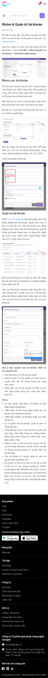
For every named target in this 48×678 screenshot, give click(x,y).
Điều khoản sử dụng (11, 595)
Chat (4, 510)
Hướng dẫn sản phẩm (12, 617)
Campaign (6, 519)
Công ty (6, 582)
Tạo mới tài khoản (15, 219)
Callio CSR (7, 599)
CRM (4, 506)
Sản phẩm (7, 501)
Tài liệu (6, 560)
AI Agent (6, 527)
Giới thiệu (6, 587)
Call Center (7, 514)
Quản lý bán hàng (10, 523)
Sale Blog (6, 565)
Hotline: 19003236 (10, 613)
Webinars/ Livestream (12, 574)
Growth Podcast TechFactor (15, 570)
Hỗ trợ (5, 608)
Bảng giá (7, 547)
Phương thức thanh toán (13, 621)
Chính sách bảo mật (11, 591)
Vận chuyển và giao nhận (13, 625)
